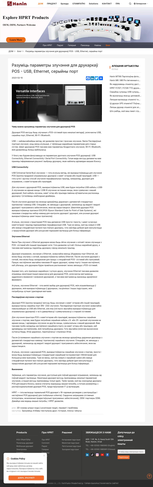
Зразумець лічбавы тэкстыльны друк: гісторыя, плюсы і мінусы (52, 410)
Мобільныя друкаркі (24, 446)
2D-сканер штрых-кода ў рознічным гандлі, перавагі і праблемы (47, 408)
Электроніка (21, 449)
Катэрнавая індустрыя (71, 440)
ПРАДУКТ (52, 3)
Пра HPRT (47, 45)
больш (115, 69)
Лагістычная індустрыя (71, 446)
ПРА (118, 3)
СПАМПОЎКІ (78, 3)
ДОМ (40, 3)
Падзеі (60, 45)
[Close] (44, 455)
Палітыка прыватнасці (72, 483)
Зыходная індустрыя (70, 449)
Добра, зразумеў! (26, 478)
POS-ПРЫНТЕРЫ (23, 440)
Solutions (93, 3)
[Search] (130, 3)
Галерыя (72, 45)
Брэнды (65, 3)
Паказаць (85, 45)
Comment (45, 443)
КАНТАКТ (107, 3)
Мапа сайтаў (112, 483)
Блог (108, 45)
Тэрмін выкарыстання (95, 483)
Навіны (97, 45)
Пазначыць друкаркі (24, 443)
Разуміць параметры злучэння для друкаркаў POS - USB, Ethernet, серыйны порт (64, 51)
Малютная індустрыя (70, 443)
